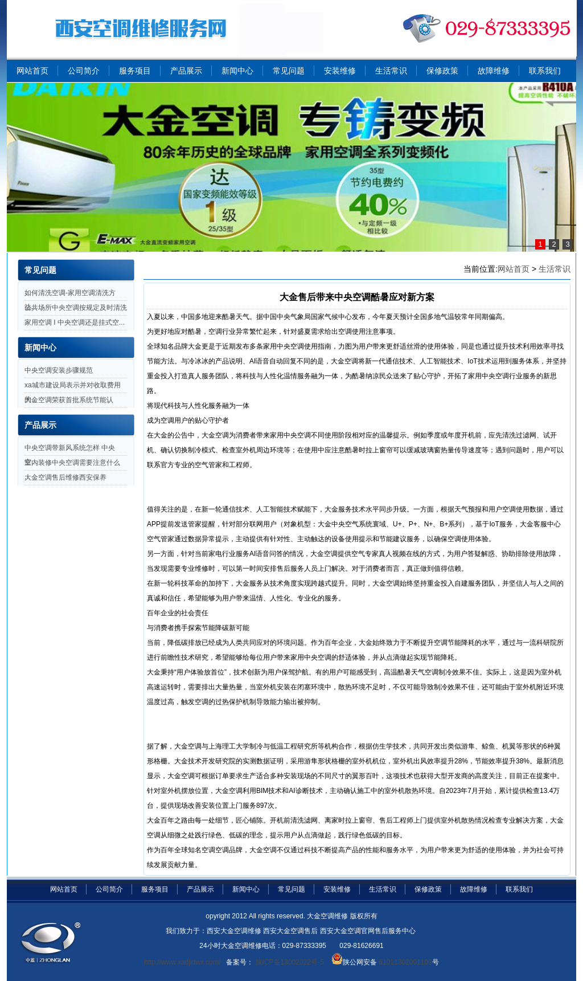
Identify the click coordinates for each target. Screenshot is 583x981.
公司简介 (84, 70)
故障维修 (494, 70)
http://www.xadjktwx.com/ (182, 962)
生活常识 (391, 70)
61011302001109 (404, 962)
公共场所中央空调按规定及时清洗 (75, 308)
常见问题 (289, 70)
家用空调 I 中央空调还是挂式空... (74, 322)
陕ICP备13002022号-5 (288, 962)
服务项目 (135, 70)
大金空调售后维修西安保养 (65, 477)
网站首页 (32, 70)
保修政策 (442, 70)
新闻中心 (237, 70)
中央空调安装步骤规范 (58, 370)
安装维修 (340, 70)
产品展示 (186, 70)
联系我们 (545, 70)
